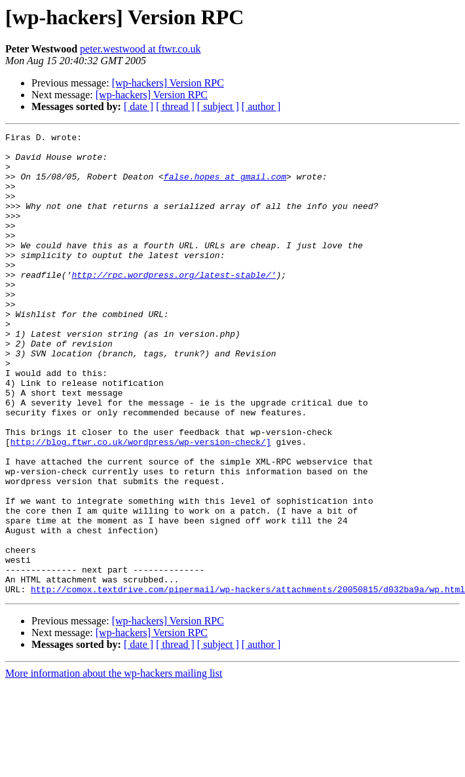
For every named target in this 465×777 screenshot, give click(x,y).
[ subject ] (218, 106)
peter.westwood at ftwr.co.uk (140, 48)
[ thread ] (175, 106)
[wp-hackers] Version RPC (168, 82)
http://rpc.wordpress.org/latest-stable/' (173, 304)
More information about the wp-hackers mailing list (113, 765)
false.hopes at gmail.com (225, 186)
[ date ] (138, 106)
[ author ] (261, 106)
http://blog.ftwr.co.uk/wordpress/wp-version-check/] (140, 504)
